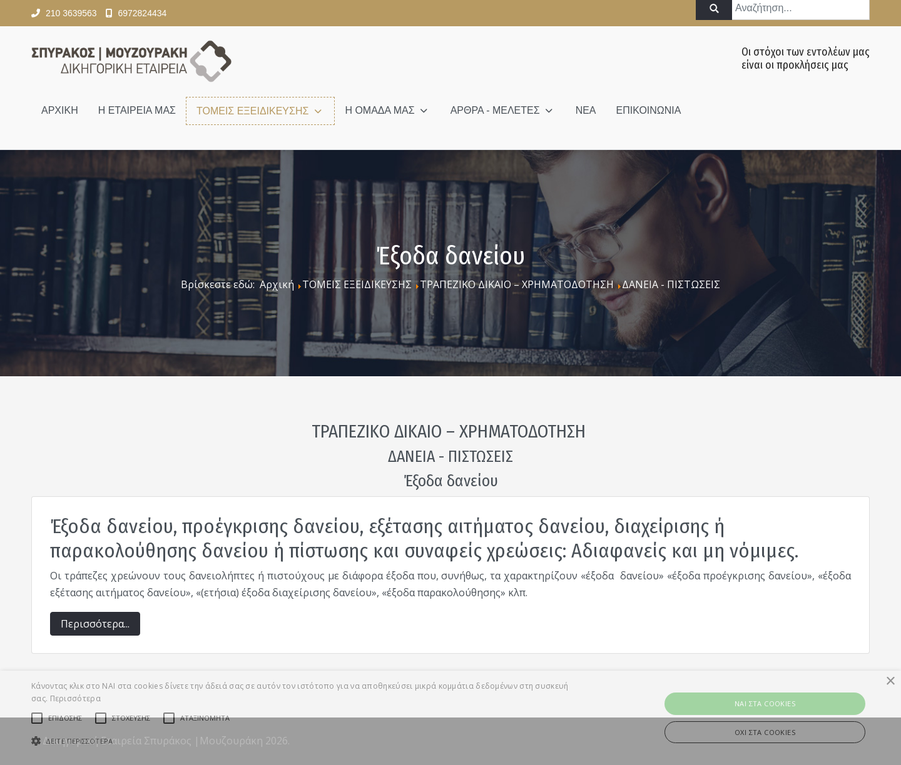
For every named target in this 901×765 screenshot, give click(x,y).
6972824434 (142, 13)
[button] (303, 740)
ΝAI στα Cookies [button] (765, 703)
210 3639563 (71, 13)
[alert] (450, 718)
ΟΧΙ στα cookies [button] (765, 732)
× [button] (890, 681)
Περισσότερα (75, 698)
